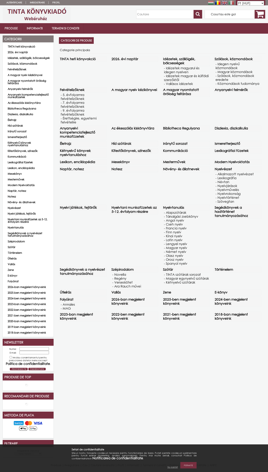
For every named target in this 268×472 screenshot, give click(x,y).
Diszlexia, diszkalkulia (20, 114)
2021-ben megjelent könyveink (27, 315)
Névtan (223, 182)
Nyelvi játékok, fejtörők (22, 213)
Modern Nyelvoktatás (21, 185)
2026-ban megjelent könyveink (27, 287)
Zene (11, 269)
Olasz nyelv (174, 256)
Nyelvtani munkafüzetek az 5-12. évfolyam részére (27, 220)
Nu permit (172, 467)
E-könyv (12, 275)
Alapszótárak (176, 212)
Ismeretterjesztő (17, 137)
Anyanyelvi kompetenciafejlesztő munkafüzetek (28, 96)
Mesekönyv (15, 173)
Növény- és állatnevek (21, 202)
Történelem (15, 252)
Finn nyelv (173, 232)
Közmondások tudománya (238, 83)
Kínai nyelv (174, 236)
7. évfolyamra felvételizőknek (72, 104)
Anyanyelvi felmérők (20, 88)
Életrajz (12, 119)
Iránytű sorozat (17, 131)
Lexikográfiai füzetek (20, 162)
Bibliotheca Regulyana (22, 108)
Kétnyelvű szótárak (180, 282)
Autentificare (14, 2)
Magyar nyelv (176, 248)
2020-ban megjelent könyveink (27, 321)
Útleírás (12, 258)
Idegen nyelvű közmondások (228, 66)
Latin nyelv (174, 240)
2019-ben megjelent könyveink (27, 326)
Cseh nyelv (174, 224)
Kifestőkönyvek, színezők (22, 150)
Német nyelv (176, 252)
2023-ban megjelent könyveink (27, 304)
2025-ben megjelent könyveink (27, 292)
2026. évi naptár (18, 52)
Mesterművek (16, 179)
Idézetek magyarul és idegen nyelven (181, 70)
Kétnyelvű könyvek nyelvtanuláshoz (19, 144)
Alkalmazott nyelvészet (235, 174)
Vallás (11, 264)
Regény (120, 278)
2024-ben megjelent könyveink (27, 298)
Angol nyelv (175, 220)
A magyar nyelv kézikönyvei (25, 75)
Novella (120, 274)
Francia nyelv (176, 228)
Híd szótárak (15, 125)
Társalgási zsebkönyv (182, 216)
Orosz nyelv (175, 259)
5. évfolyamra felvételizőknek (72, 97)
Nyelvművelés (228, 190)
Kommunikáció (17, 156)
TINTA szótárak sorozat (183, 274)
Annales (69, 304)
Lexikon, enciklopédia (21, 168)
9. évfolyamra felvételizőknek (72, 112)
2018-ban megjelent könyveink (27, 332)
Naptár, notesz (17, 190)
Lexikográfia (226, 178)
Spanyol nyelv (176, 263)
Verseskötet (123, 282)
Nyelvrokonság (229, 194)
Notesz (12, 196)
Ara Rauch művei (127, 286)
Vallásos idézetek (179, 84)
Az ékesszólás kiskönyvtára (24, 102)
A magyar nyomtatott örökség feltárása (27, 82)
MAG (67, 308)
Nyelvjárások (227, 186)
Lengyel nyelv (176, 244)
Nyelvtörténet (228, 197)
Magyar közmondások (234, 72)
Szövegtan (225, 201)
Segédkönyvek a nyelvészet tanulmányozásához (25, 234)
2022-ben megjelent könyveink (27, 309)
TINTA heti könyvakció (21, 46)
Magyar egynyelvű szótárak (187, 278)
